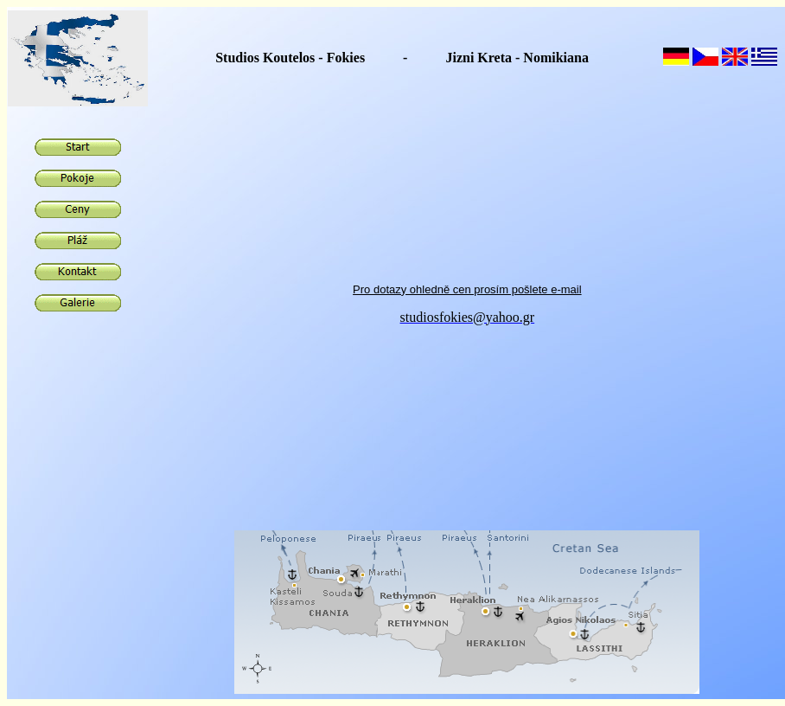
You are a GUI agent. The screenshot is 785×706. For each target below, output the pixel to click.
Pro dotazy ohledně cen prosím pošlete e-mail (467, 287)
